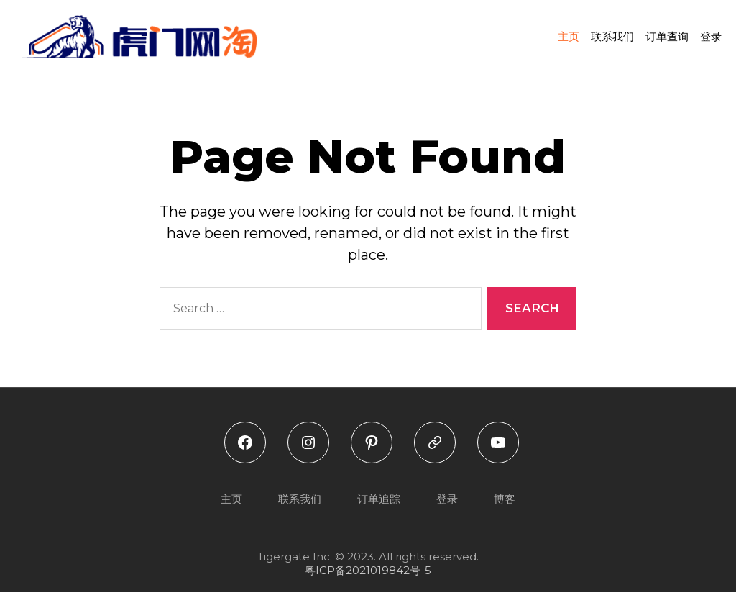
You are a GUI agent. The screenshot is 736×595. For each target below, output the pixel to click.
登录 (711, 37)
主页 (568, 37)
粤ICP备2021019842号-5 (368, 573)
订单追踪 (378, 501)
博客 (504, 501)
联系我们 (612, 37)
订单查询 (667, 37)
